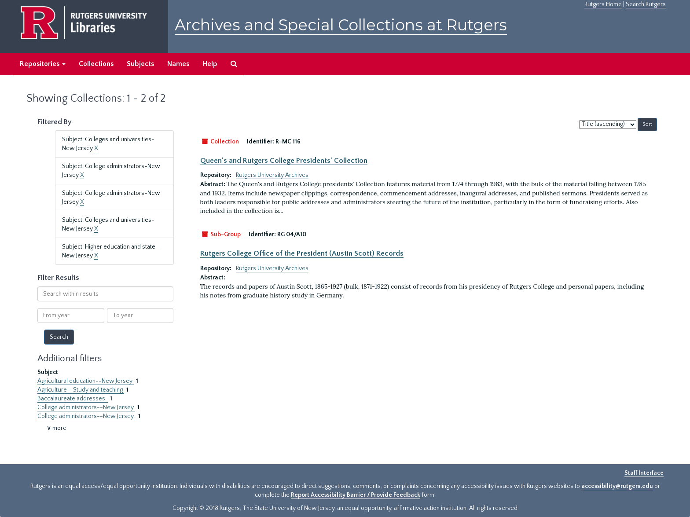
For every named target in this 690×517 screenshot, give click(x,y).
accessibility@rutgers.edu (617, 486)
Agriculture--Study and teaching (80, 389)
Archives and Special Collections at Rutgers (341, 24)
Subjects (140, 64)
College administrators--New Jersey (86, 407)
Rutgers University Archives (272, 175)
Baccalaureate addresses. (72, 398)
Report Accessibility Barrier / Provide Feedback (355, 495)
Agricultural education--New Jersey (85, 381)
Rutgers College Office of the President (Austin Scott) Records (302, 253)
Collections (96, 64)
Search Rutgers (646, 4)
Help (209, 64)
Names (178, 64)
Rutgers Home (603, 4)
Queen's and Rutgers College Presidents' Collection (283, 161)
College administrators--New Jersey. (86, 416)
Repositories (43, 64)
